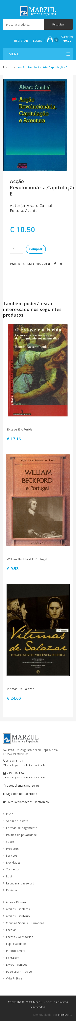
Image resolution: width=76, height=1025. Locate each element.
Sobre (10, 842)
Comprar (35, 249)
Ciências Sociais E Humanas (25, 923)
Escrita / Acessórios (19, 937)
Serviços (11, 855)
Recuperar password (20, 883)
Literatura (12, 958)
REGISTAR (21, 40)
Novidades (13, 862)
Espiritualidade (16, 944)
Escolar (11, 930)
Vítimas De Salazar (20, 689)
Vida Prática (14, 978)
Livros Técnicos (17, 964)
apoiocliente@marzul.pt (21, 785)
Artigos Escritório (18, 916)
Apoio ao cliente (17, 821)
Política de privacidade (21, 835)
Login (10, 876)
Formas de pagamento (22, 828)
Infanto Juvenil (16, 951)
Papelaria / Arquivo (19, 971)
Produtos (12, 849)
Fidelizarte (65, 1015)
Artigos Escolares (18, 909)
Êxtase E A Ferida (20, 429)
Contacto (12, 869)
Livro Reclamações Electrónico (26, 802)
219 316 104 (24, 763)
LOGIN (37, 40)
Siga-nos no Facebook (20, 794)
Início (6, 67)
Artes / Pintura (16, 902)
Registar (11, 890)
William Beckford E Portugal (27, 559)
